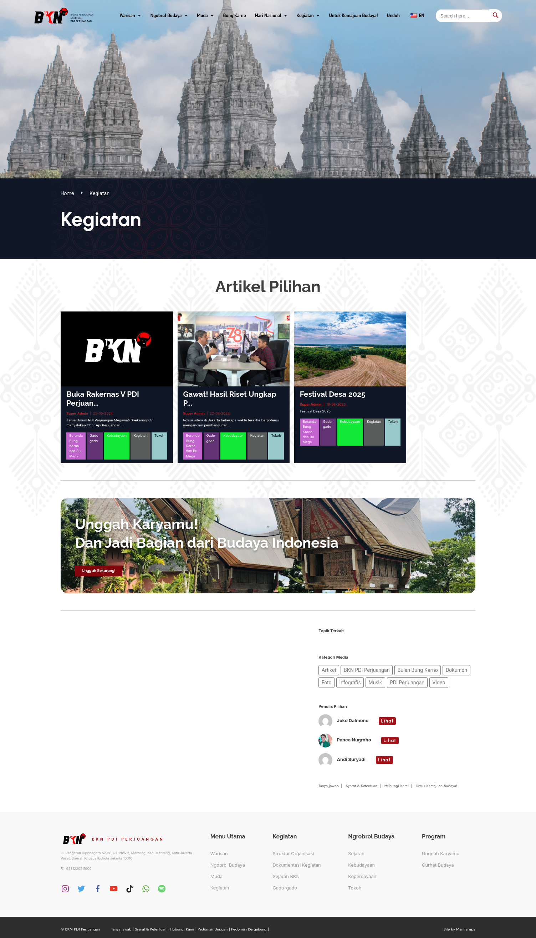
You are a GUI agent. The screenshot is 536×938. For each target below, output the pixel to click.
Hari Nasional (268, 15)
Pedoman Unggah (213, 926)
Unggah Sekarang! (98, 570)
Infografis (330, 680)
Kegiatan (305, 15)
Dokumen (435, 669)
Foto (455, 669)
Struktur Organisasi (293, 850)
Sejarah (356, 850)
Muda (202, 15)
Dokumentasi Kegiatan (296, 862)
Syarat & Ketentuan (361, 782)
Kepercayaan (362, 873)
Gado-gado (284, 884)
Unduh (393, 15)
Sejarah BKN (286, 873)
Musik (351, 680)
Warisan (127, 15)
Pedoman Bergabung (248, 926)
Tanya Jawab (328, 782)
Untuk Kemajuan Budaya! (353, 15)
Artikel (327, 669)
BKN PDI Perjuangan (359, 669)
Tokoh (354, 884)
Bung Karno (234, 15)
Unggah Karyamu (440, 850)
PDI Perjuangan (378, 680)
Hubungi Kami (396, 782)
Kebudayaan (361, 862)
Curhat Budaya (438, 862)
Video (406, 680)
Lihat (387, 718)
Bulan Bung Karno (402, 669)
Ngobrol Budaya (166, 15)
